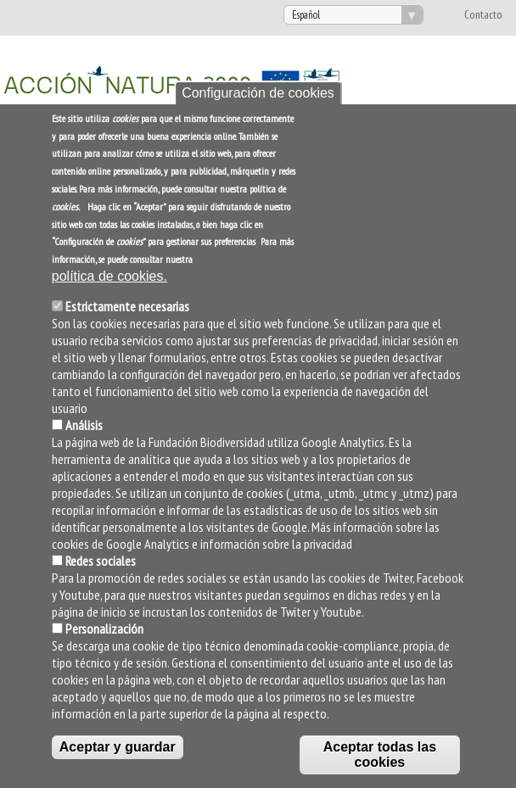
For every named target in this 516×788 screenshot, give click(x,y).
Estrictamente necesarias (127, 308)
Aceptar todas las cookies (379, 757)
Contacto (483, 15)
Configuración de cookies (258, 94)
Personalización (104, 631)
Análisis (84, 427)
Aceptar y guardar (117, 749)
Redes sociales (100, 563)
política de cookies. (109, 278)
